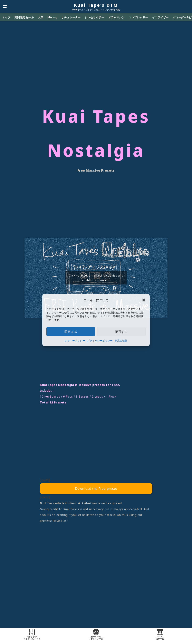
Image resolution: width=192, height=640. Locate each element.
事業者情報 (121, 340)
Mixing (52, 17)
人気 (40, 17)
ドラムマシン (116, 17)
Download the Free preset (96, 488)
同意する (70, 332)
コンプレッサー (138, 17)
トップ (6, 17)
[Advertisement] (96, 444)
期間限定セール (24, 17)
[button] (144, 300)
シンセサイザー (94, 17)
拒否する (121, 332)
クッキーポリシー (75, 340)
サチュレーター (71, 17)
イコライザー (160, 17)
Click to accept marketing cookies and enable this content (96, 277)
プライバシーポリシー (100, 340)
